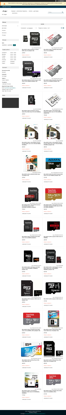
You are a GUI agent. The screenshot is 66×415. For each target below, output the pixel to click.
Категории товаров (21, 11)
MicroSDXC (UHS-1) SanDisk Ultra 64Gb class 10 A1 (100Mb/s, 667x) (53, 391)
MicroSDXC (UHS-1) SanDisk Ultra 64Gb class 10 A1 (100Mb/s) (53, 50)
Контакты (14, 13)
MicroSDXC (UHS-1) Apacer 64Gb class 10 (53, 298)
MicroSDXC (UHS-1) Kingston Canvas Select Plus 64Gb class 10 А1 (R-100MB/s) (31, 111)
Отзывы (4, 35)
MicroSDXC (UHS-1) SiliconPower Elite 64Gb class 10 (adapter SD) (52, 361)
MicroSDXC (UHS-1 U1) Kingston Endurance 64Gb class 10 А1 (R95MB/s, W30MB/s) (31, 392)
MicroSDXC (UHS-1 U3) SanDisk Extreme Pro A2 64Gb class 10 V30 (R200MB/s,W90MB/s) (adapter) (31, 206)
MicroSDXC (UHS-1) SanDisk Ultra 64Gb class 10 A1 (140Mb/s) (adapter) (31, 237)
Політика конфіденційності (40, 413)
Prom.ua (39, 411)
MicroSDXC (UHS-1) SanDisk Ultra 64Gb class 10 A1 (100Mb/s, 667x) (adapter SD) (31, 330)
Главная (13, 11)
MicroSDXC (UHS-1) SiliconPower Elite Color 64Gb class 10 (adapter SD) (52, 330)
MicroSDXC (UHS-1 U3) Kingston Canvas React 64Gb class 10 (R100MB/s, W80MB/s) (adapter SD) (53, 268)
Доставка (35, 11)
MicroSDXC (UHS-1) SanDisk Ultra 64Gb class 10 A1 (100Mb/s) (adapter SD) (53, 81)
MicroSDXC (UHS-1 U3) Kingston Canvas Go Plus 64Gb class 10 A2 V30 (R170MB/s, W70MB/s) (31, 143)
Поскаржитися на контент (30, 413)
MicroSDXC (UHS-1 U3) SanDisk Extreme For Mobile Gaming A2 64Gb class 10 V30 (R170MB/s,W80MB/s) (53, 206)
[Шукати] (62, 12)
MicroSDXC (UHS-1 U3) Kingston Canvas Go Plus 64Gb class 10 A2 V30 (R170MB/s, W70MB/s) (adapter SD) (53, 143)
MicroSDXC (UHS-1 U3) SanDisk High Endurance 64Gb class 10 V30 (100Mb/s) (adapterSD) (53, 112)
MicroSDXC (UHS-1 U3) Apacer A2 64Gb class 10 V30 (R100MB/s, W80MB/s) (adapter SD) (31, 268)
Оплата (30, 11)
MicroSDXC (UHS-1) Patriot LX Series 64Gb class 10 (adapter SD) (30, 50)
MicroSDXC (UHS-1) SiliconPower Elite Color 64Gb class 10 (30, 361)
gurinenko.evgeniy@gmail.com (10, 87)
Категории (4, 25)
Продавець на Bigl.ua (33, 412)
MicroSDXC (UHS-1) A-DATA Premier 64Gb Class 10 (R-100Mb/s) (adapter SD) (31, 81)
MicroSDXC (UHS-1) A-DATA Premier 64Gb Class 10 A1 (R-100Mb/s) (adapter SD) (53, 175)
